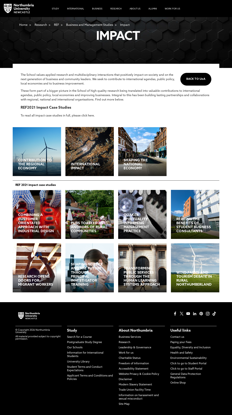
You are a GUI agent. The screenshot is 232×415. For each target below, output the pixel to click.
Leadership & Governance (135, 347)
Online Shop (178, 383)
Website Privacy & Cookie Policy (139, 374)
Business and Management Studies (89, 25)
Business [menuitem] (97, 9)
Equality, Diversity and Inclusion (190, 347)
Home (23, 25)
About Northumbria (136, 331)
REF (56, 25)
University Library (78, 361)
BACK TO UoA (195, 79)
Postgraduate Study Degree (84, 342)
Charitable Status (129, 358)
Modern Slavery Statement (135, 384)
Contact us (177, 337)
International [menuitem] (75, 9)
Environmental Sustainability (188, 358)
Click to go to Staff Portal (186, 369)
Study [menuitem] (55, 9)
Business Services (130, 337)
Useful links (180, 331)
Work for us (126, 353)
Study (72, 331)
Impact (125, 25)
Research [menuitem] (116, 9)
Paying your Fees (180, 342)
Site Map (124, 404)
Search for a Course (79, 337)
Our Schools (74, 347)
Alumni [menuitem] (152, 9)
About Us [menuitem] (135, 9)
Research (41, 25)
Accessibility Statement (133, 369)
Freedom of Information (134, 363)
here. (91, 115)
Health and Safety (181, 353)
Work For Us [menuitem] (172, 9)
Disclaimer (125, 379)
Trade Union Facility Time (135, 390)
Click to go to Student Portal (188, 363)
